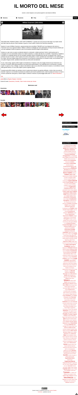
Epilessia (74, 226)
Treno (75, 368)
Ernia (70, 227)
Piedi (65, 307)
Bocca (64, 171)
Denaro (74, 212)
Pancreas (73, 297)
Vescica (64, 379)
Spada (65, 345)
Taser (68, 364)
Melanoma (72, 272)
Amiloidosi (66, 151)
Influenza (75, 247)
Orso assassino (66, 294)
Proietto (65, 314)
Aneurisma (11, 81)
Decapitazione (71, 211)
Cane (74, 177)
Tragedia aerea (66, 368)
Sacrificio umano (69, 320)
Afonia (64, 148)
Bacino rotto (73, 166)
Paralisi (70, 298)
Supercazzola (71, 356)
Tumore (66, 372)
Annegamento (66, 155)
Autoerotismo (67, 163)
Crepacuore (72, 206)
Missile (67, 278)
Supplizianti (74, 362)
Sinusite (75, 341)
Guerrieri (64, 242)
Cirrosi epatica (72, 183)
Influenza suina (73, 249)
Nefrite (68, 286)
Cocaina (69, 185)
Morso (64, 285)
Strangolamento (67, 351)
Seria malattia (73, 332)
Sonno (65, 344)
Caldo (74, 174)
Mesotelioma (74, 273)
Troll (65, 370)
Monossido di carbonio (68, 283)
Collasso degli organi (67, 191)
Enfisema (66, 226)
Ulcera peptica (70, 374)
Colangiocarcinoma (68, 188)
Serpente (66, 333)
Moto (67, 285)
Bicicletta (66, 169)
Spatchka (69, 345)
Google (72, 241)
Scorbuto (65, 329)
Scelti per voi (72, 324)
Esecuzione (67, 229)
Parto (69, 301)
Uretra (74, 374)
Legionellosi (65, 256)
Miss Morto (73, 276)
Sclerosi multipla (68, 327)
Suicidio (65, 355)
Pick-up (74, 306)
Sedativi (72, 329)
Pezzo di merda (69, 306)
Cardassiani (65, 180)
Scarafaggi (66, 324)
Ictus (67, 244)
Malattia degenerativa (67, 264)
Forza (75, 235)
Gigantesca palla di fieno (70, 239)
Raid (66, 317)
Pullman (65, 315)
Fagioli (69, 232)
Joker (71, 253)
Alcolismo (72, 148)
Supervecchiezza (70, 361)
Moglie (65, 282)
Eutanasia (65, 232)
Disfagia (75, 215)
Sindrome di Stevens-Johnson (70, 339)
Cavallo (64, 182)
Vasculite (75, 375)
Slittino (65, 342)
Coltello (67, 196)
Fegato (75, 233)
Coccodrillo (66, 187)
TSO (66, 364)
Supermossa (69, 359)
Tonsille (75, 367)
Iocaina (64, 252)
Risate (72, 318)
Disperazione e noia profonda (70, 217)
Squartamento (72, 348)
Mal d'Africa (71, 263)
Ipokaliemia (68, 252)
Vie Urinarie (68, 379)
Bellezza (74, 168)
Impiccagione (72, 244)
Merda (69, 273)
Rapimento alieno (71, 317)
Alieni (75, 148)
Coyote (69, 205)
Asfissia (65, 160)
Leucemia (74, 256)
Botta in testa (73, 171)
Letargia (69, 256)
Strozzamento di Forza (68, 353)
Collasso (75, 190)
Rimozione (68, 318)
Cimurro (75, 182)
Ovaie (64, 295)
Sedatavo (69, 329)
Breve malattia (67, 173)
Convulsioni (74, 203)
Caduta (66, 174)
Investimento (73, 250)
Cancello (66, 177)
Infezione (70, 247)
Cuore (72, 208)
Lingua (68, 258)
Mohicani (69, 282)
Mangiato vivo (67, 270)
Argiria (63, 157)
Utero (67, 375)
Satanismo (65, 323)
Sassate (71, 321)
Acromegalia (73, 146)
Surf (63, 364)
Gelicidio (67, 238)
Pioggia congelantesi (71, 307)
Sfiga (64, 335)
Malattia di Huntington (69, 267)
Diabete (71, 215)
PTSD (72, 295)
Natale (65, 286)
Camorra (75, 176)
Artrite (65, 158)
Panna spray (66, 298)
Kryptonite (65, 255)
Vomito (75, 379)
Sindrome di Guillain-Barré (71, 338)
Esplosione (67, 230)
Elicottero (73, 223)
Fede (72, 233)
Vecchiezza (68, 377)
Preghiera (71, 312)
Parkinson (65, 301)
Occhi (73, 289)
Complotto (69, 203)
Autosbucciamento (70, 164)
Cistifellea (66, 185)
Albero (68, 148)
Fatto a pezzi (65, 233)
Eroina (73, 227)
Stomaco (74, 350)
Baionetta (65, 168)
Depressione (66, 215)
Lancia (72, 255)
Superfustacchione (70, 358)
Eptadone (67, 227)
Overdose (68, 295)
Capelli (69, 179)
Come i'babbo (66, 199)
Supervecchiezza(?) (67, 362)
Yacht (69, 380)
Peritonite (75, 301)
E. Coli (65, 223)
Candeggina (70, 177)
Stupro (74, 353)
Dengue (66, 214)
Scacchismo (74, 323)
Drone (75, 221)
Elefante (69, 223)
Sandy (64, 321)
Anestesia (67, 154)
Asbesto (69, 158)
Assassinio (73, 160)
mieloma (67, 382)
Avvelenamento (66, 166)
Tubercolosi (73, 370)
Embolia (64, 224)
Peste (64, 306)
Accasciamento (67, 146)
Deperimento (72, 214)
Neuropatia (65, 288)
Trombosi (68, 370)
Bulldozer (74, 172)
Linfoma (65, 258)
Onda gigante (73, 291)
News (69, 288)
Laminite (69, 255)
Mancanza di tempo (73, 269)
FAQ (34, 18)
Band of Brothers (57, 73)
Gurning (68, 242)
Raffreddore (73, 315)
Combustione (73, 197)
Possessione (65, 312)
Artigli (76, 157)
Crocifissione (65, 208)
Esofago (73, 229)
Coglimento (72, 187)
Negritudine (72, 286)
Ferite (65, 235)
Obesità (70, 289)
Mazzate (73, 270)
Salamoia (75, 320)
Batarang (69, 168)
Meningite (65, 273)
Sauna (69, 323)
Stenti (70, 350)
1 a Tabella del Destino (68, 145)
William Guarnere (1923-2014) (33, 22)
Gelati (64, 238)
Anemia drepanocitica (71, 152)
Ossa (71, 294)
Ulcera (65, 374)
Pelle (71, 301)
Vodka (72, 379)
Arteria (66, 157)
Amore (69, 151)
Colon (64, 194)
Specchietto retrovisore (72, 347)
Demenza (70, 212)
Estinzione (72, 230)
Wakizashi (66, 380)
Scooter (73, 327)
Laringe (75, 255)
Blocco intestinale (72, 169)
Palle (70, 297)
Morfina (75, 283)
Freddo (63, 236)
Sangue (67, 321)
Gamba (75, 236)
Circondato (66, 183)
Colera (69, 190)
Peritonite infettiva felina (67, 303)
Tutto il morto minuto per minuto (28, 81)
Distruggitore (66, 218)
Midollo (65, 275)
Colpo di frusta (70, 194)
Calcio (70, 174)
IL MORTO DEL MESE (39, 6)
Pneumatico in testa (67, 309)
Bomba (68, 171)
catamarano (73, 380)
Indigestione (72, 246)
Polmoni (65, 311)
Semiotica (68, 330)
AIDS (74, 145)
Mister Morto (71, 278)
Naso (76, 285)
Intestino (68, 250)
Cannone (66, 179)
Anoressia (74, 155)
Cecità (67, 182)
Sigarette (67, 336)
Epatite (70, 226)
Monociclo (73, 282)
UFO (75, 372)
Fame (72, 232)
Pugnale (75, 314)
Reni (64, 318)
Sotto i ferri (74, 344)
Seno (72, 330)
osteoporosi (72, 382)
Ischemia (68, 253)
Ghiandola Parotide (73, 238)
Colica (72, 190)
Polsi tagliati (70, 310)
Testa (69, 367)
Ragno (63, 317)
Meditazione (67, 272)
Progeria (74, 312)
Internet (64, 250)
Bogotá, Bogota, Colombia (14, 79)
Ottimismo (74, 294)
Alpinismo (67, 149)
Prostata (70, 314)
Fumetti (71, 236)
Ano (71, 155)
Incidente (67, 246)
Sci (67, 326)
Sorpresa (69, 344)
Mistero (67, 280)
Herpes (71, 242)
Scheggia (65, 326)
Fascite (75, 232)
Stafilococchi (66, 350)
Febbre (69, 233)
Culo (69, 208)
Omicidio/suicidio (66, 291)
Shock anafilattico (70, 335)
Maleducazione (66, 269)
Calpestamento (66, 176)
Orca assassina (73, 292)
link (2, 76)
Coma (71, 196)
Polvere (75, 310)
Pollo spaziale (74, 309)
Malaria (75, 263)
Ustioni (64, 375)
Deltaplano (65, 212)
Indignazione (65, 247)
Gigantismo (65, 241)
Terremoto (70, 365)
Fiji (72, 235)
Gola (69, 241)
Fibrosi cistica (69, 235)
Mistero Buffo (73, 280)
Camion (71, 176)
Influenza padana (66, 249)
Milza (69, 275)
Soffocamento (72, 342)
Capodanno (73, 179)
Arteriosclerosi (72, 157)
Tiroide (72, 367)
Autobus (72, 161)
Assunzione (67, 161)
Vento (75, 377)
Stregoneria (73, 351)
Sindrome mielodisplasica (68, 341)
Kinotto (74, 253)
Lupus (70, 260)
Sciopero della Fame (72, 326)
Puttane (69, 315)
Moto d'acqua (71, 285)
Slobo (68, 342)
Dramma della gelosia (69, 221)
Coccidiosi (74, 185)
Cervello (17, 81)
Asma (68, 160)
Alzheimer (72, 149)
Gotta (75, 241)
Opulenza (68, 292)
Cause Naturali (72, 180)
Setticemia (73, 333)
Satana (75, 321)
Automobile (73, 163)
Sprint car (67, 348)
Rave (76, 317)
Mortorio (5, 18)
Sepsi (69, 332)
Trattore (72, 368)
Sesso (69, 333)
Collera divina (72, 193)
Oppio (64, 292)
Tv (70, 372)
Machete (65, 261)
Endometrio (74, 224)
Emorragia (69, 224)
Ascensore (73, 158)
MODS (74, 260)
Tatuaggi (71, 364)
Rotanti (74, 318)
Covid (66, 205)
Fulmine (67, 236)
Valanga (71, 375)
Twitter (72, 372)
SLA (64, 320)
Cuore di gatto (69, 209)
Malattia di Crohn (72, 266)
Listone (71, 258)
